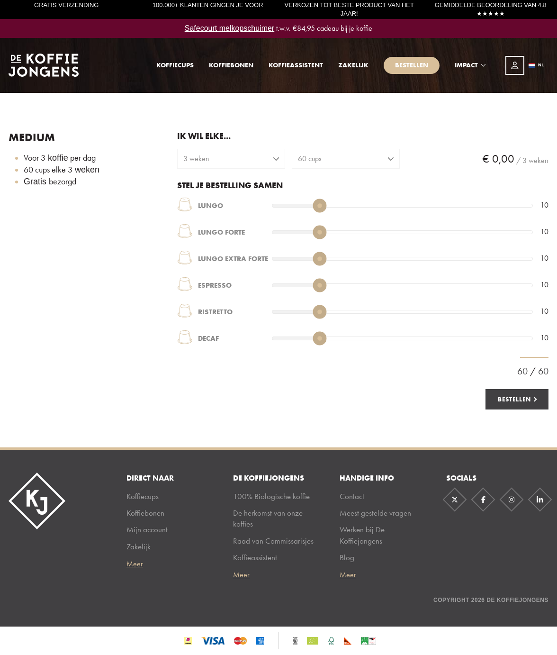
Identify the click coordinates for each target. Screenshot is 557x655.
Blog (347, 557)
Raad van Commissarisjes (273, 541)
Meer (134, 564)
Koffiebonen (231, 65)
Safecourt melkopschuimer (229, 28)
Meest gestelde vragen (375, 513)
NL (536, 65)
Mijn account (147, 529)
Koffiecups (175, 65)
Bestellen (411, 65)
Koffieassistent (296, 65)
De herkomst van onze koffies (268, 518)
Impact (466, 65)
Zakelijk (353, 65)
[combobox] (536, 65)
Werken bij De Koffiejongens (362, 535)
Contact (352, 496)
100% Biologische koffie (271, 496)
